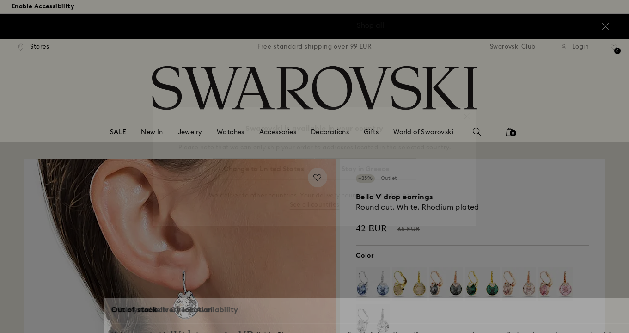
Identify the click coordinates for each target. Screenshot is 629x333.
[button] (467, 112)
